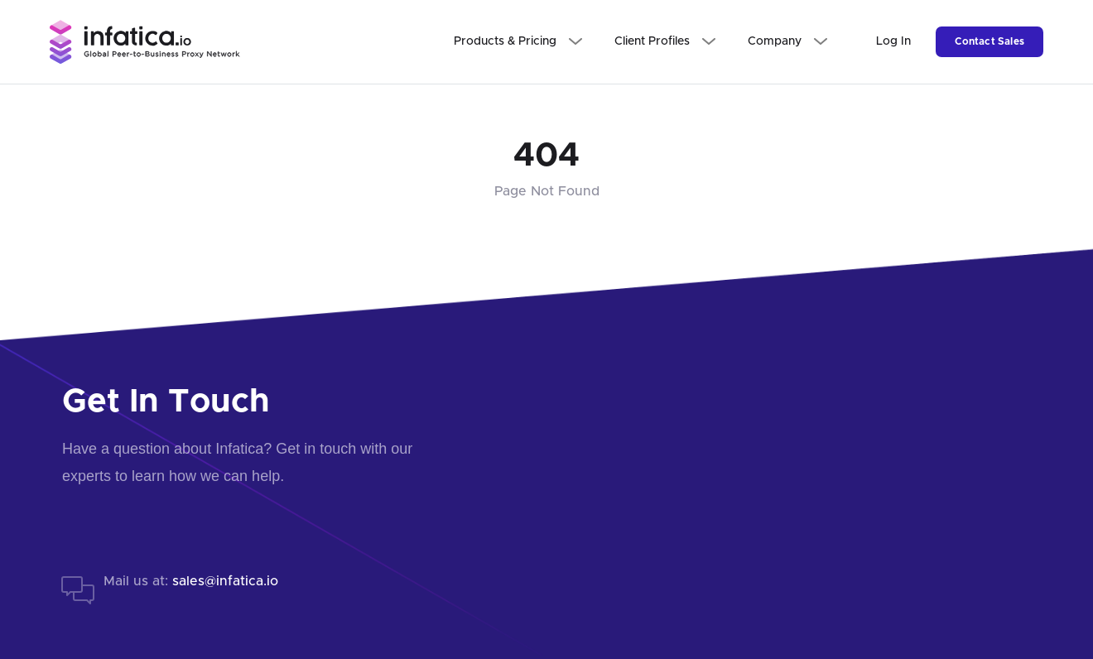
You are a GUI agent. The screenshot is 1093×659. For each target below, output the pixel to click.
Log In (893, 41)
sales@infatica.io (225, 581)
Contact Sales (989, 41)
